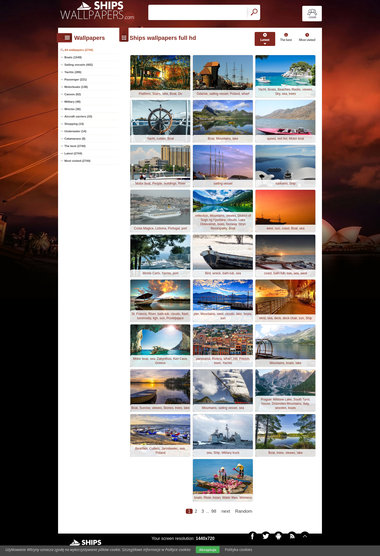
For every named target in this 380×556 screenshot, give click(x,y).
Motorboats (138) (76, 86)
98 (213, 511)
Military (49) (72, 101)
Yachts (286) (72, 72)
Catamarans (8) (74, 138)
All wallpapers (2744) (78, 49)
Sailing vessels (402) (78, 64)
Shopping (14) (74, 123)
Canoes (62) (72, 94)
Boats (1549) (73, 57)
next (225, 511)
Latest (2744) (73, 153)
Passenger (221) (75, 79)
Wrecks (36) (72, 109)
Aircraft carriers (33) (78, 116)
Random (243, 511)
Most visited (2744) (77, 160)
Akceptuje (207, 549)
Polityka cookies (238, 549)
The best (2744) (75, 146)
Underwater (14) (75, 131)
